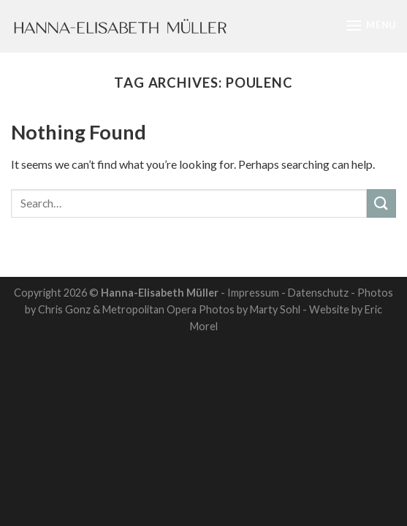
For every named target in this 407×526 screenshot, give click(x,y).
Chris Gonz (64, 309)
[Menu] (370, 25)
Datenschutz (318, 292)
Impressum (253, 292)
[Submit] (381, 203)
